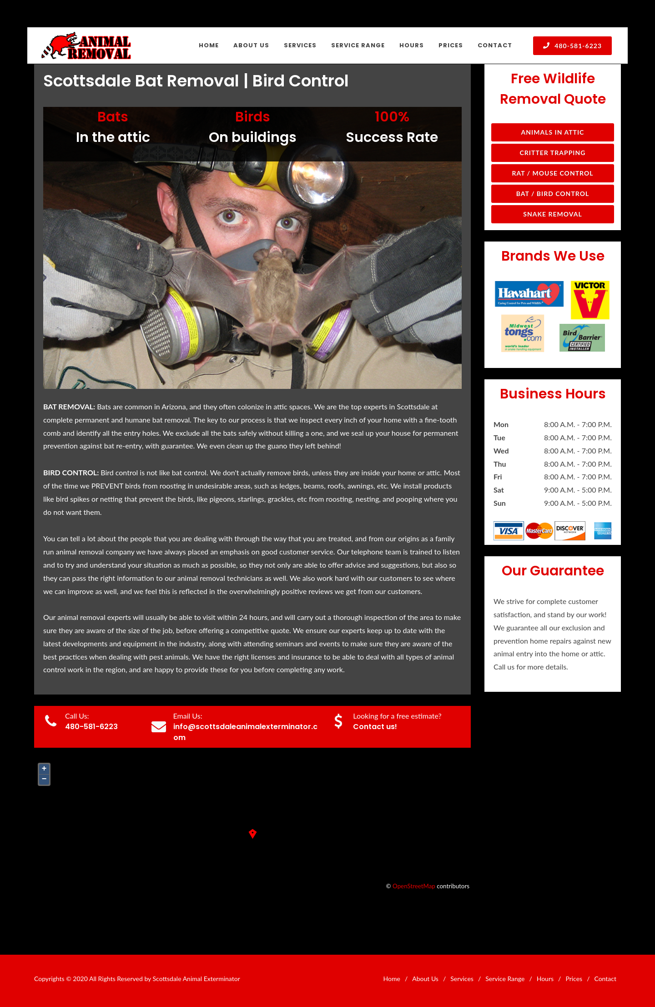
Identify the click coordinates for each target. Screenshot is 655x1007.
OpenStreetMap (414, 886)
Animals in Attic (552, 132)
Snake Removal (552, 214)
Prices (573, 978)
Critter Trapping (553, 152)
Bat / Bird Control (553, 193)
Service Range (504, 978)
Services (462, 978)
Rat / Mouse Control (552, 173)
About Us (425, 978)
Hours (545, 978)
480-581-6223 (572, 45)
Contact (605, 978)
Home (391, 978)
